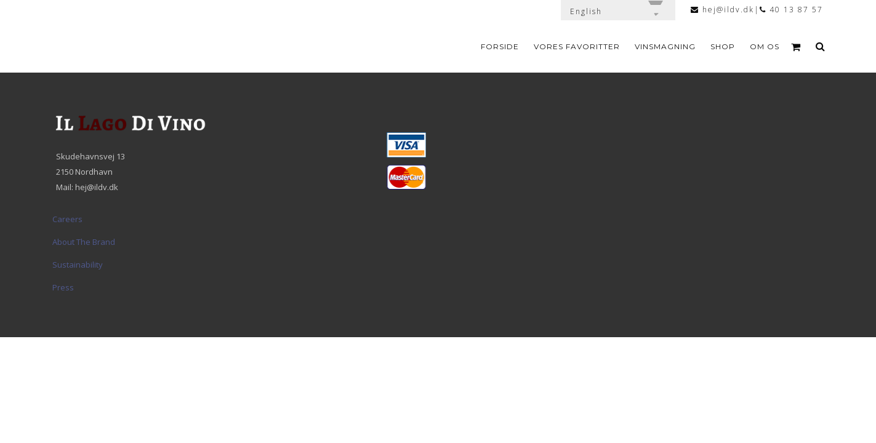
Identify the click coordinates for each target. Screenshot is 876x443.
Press (63, 287)
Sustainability (77, 264)
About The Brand (83, 241)
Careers (67, 219)
